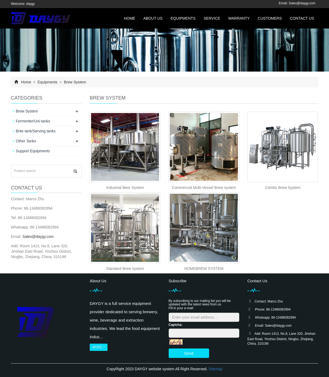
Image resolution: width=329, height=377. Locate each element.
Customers (270, 18)
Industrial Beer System (125, 187)
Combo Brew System (282, 187)
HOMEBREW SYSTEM (203, 268)
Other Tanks (26, 141)
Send (188, 353)
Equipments (183, 18)
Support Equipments (33, 151)
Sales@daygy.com (302, 3)
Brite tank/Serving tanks (36, 131)
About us (152, 18)
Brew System (74, 82)
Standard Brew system (125, 268)
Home (129, 18)
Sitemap (215, 369)
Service (212, 18)
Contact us (302, 18)
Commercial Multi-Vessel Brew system (204, 187)
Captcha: (175, 325)
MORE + (98, 347)
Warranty (239, 18)
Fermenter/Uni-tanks (33, 121)
